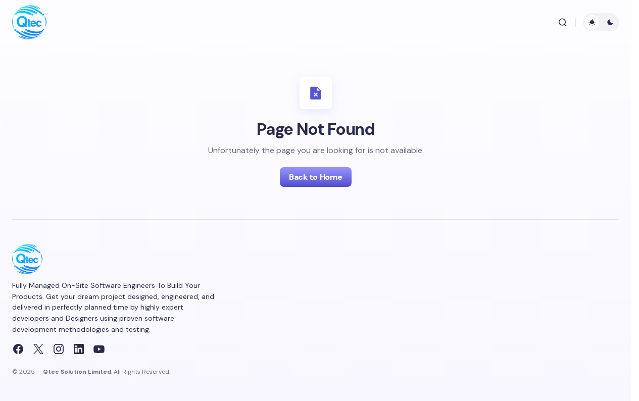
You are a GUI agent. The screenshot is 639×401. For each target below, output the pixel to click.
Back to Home (315, 177)
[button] (563, 22)
